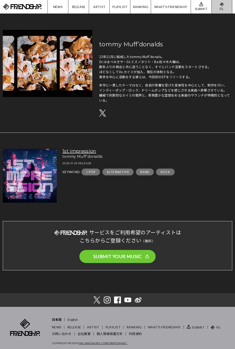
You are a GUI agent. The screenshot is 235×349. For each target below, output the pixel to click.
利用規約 (135, 334)
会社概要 (84, 334)
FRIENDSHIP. (22, 6)
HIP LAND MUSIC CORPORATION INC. (102, 343)
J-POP (91, 172)
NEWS (58, 7)
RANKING (140, 7)
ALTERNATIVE (118, 172)
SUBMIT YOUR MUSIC (117, 256)
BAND (144, 172)
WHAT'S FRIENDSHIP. (170, 7)
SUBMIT (198, 327)
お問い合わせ (62, 334)
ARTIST (99, 7)
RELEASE (79, 7)
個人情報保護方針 (110, 334)
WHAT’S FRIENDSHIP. (164, 327)
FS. (222, 9)
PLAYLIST (119, 7)
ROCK (165, 172)
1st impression (79, 151)
